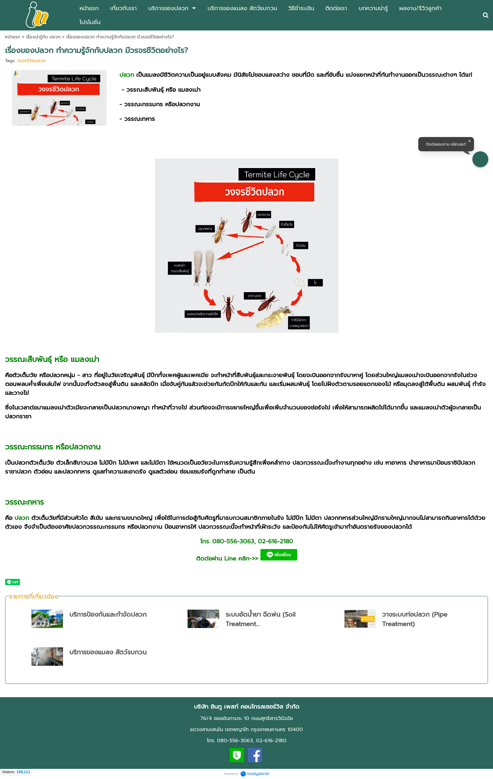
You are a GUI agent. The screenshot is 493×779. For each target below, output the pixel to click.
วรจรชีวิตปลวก (31, 60)
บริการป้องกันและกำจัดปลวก (108, 614)
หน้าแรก (12, 37)
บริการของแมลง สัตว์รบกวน (108, 652)
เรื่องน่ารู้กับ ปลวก (43, 37)
